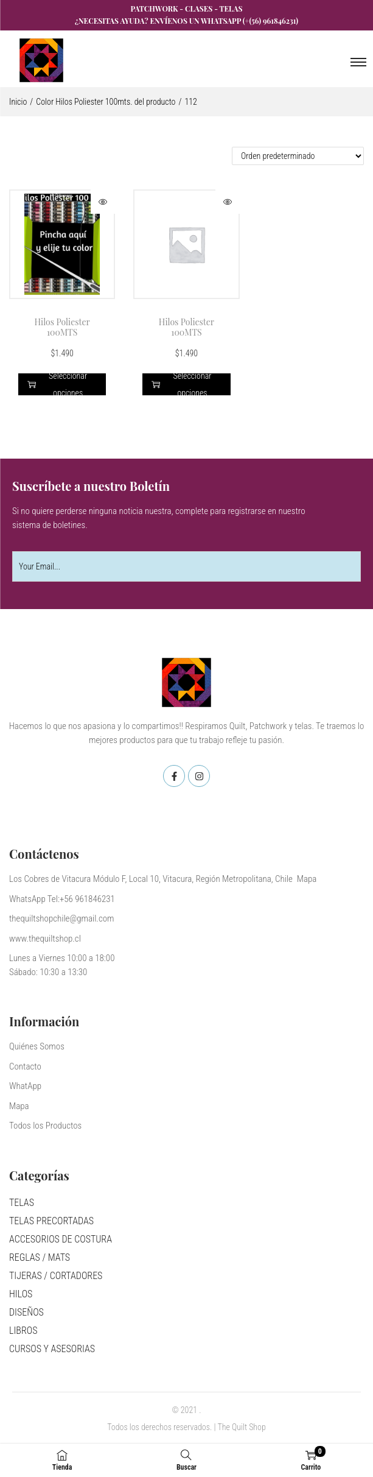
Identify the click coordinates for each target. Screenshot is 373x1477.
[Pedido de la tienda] (297, 155)
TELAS (21, 1202)
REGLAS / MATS (39, 1257)
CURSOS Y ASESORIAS (52, 1349)
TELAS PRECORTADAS (51, 1221)
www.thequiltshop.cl (45, 938)
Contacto (25, 1066)
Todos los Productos (45, 1125)
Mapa (19, 1106)
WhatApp (25, 1085)
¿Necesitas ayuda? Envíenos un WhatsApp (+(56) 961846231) (186, 21)
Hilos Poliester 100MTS (62, 327)
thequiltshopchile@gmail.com (61, 918)
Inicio (18, 102)
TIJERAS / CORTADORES (55, 1275)
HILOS (20, 1294)
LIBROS (23, 1330)
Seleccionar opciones (57, 384)
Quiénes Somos (36, 1046)
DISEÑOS (26, 1312)
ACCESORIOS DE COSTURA (60, 1239)
